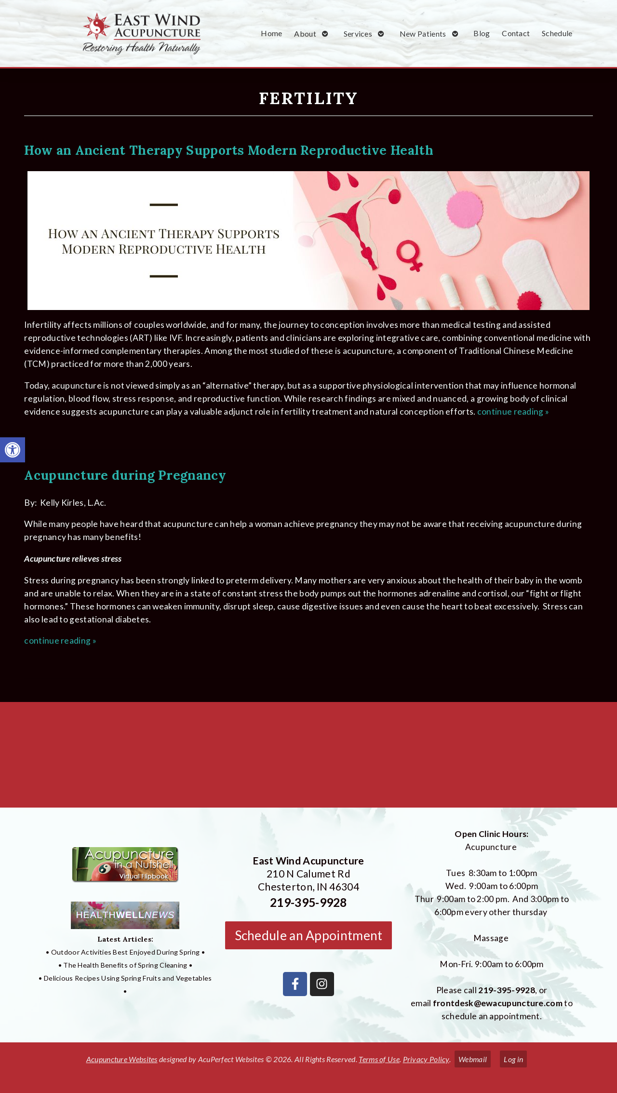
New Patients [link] (423, 33)
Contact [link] (516, 33)
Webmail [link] (472, 1059)
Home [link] (271, 33)
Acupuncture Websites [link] (122, 1059)
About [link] (305, 33)
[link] (12, 449)
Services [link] (358, 33)
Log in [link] (513, 1059)
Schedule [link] (557, 33)
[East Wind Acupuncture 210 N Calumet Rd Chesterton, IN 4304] (308, 758)
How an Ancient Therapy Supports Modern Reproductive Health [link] (228, 150)
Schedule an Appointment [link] (309, 935)
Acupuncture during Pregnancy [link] (125, 475)
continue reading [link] (513, 411)
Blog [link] (481, 33)
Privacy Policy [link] (426, 1059)
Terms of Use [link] (379, 1059)
